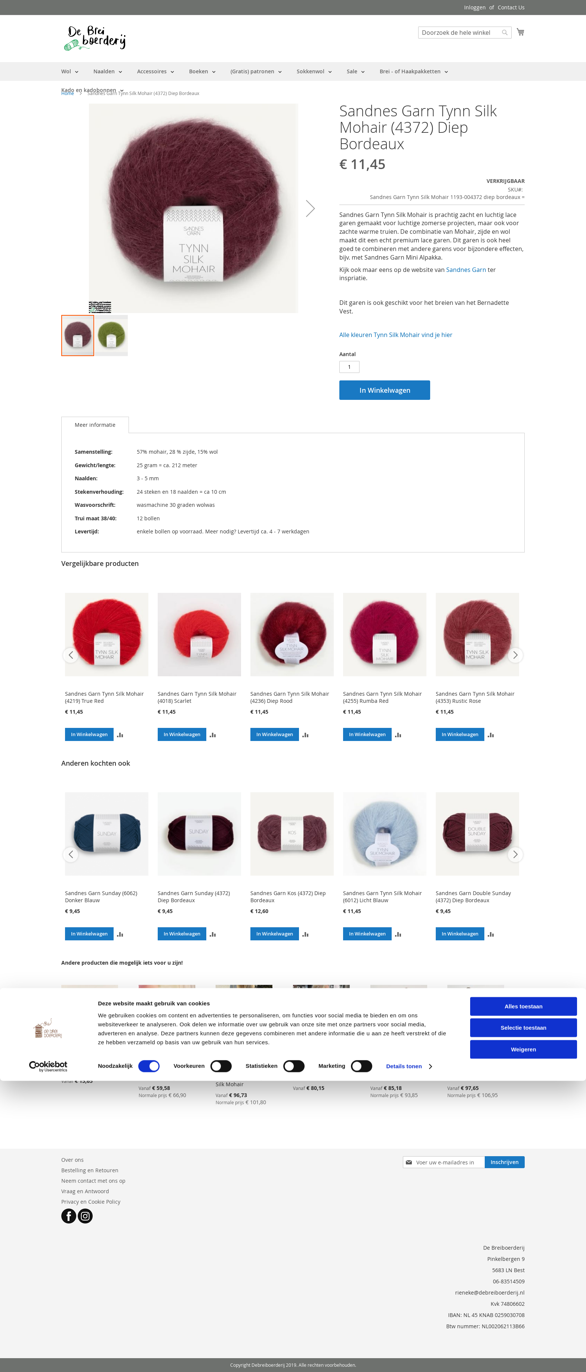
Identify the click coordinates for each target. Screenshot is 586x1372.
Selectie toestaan (524, 1319)
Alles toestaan (524, 1297)
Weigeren (523, 1340)
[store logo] (94, 38)
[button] (311, 208)
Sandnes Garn (466, 270)
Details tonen (404, 1357)
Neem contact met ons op (93, 1180)
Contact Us (511, 7)
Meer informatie (95, 424)
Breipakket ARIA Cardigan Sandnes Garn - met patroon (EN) (471, 1066)
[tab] (95, 425)
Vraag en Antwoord (85, 1191)
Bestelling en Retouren (89, 1170)
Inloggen (475, 7)
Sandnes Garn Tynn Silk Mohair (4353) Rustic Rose (475, 697)
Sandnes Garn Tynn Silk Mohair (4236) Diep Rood (289, 697)
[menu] (293, 80)
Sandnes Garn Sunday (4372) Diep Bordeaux (194, 896)
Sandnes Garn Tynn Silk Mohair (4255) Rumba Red (382, 697)
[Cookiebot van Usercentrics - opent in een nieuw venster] (48, 1357)
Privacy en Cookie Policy (90, 1201)
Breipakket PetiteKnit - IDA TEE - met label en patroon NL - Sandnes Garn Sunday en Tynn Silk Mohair (243, 1070)
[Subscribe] (505, 1162)
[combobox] (465, 33)
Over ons (72, 1159)
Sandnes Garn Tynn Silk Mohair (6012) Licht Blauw (382, 896)
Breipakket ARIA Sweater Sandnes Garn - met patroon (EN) (394, 1066)
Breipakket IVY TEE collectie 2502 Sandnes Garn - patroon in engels (162, 1066)
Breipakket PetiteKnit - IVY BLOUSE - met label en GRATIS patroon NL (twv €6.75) (321, 1066)
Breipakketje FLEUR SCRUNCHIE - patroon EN (88, 1063)
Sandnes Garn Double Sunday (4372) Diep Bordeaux (473, 896)
